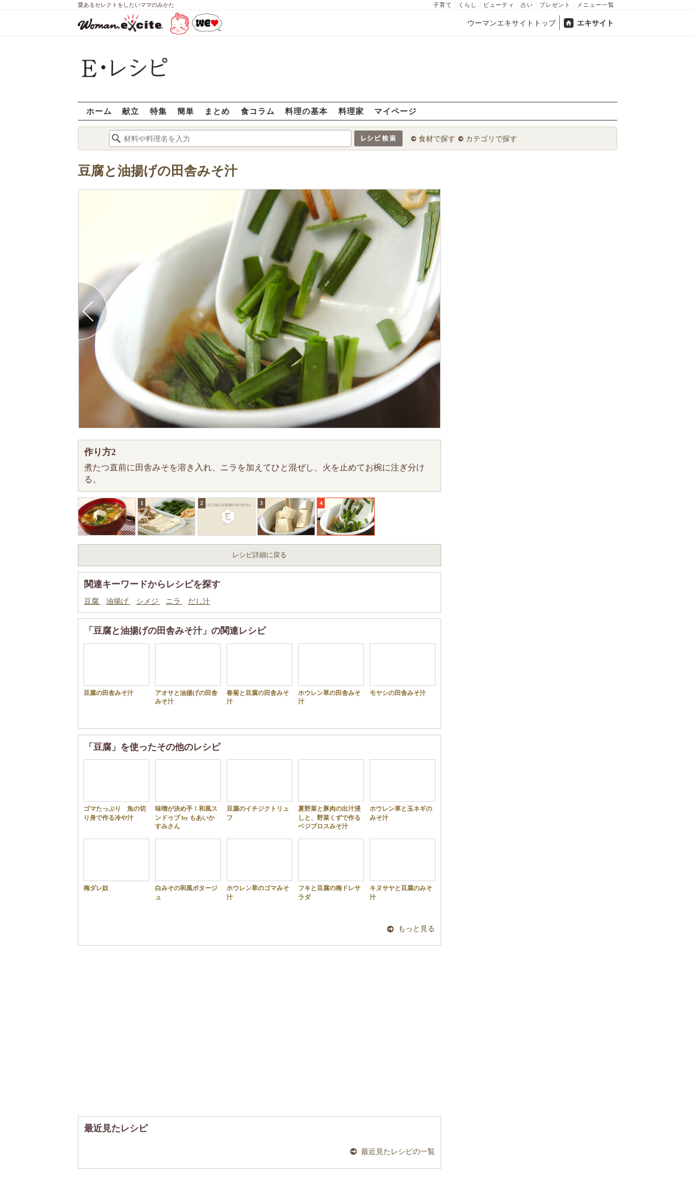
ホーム (99, 111)
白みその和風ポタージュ (188, 869)
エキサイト (595, 23)
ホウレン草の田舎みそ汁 (331, 674)
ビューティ (498, 5)
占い (527, 5)
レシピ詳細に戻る (259, 555)
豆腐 (92, 601)
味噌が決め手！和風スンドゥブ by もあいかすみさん (188, 794)
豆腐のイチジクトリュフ (259, 789)
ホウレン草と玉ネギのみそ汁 (403, 789)
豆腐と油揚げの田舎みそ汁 (157, 171)
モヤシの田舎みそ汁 (403, 669)
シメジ (148, 601)
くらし (467, 5)
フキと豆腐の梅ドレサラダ (331, 869)
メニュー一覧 (595, 5)
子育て (442, 5)
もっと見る (416, 928)
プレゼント (555, 5)
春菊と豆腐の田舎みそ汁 (259, 674)
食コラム (258, 111)
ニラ (174, 601)
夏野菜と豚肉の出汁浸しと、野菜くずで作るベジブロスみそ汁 (331, 794)
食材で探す (436, 138)
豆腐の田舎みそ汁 (116, 669)
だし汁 (199, 601)
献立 (130, 111)
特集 (158, 111)
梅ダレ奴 (116, 865)
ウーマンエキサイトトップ (511, 23)
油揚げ (118, 601)
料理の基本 (306, 111)
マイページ (395, 111)
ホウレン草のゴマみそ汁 (259, 869)
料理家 (351, 111)
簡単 (185, 111)
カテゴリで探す (491, 138)
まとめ (217, 111)
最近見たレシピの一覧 (398, 1151)
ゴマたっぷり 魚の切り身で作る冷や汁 (116, 789)
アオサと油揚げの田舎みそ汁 (188, 674)
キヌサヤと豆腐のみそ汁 (403, 869)
